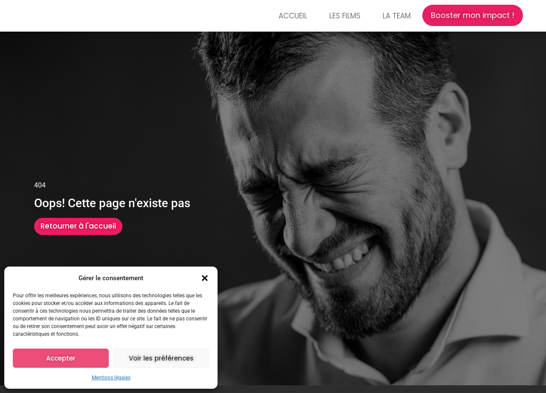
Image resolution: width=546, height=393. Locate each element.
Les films (344, 16)
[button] (204, 276)
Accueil (293, 16)
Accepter (61, 358)
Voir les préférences (161, 358)
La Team (397, 16)
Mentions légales (111, 378)
